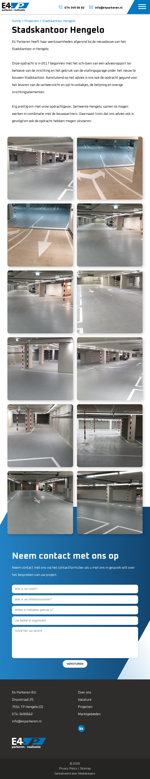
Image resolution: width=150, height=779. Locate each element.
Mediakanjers (86, 773)
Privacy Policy (68, 768)
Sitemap (85, 768)
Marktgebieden (89, 714)
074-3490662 (22, 714)
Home (16, 21)
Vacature (84, 699)
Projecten (31, 21)
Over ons (84, 692)
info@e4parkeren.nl (27, 721)
